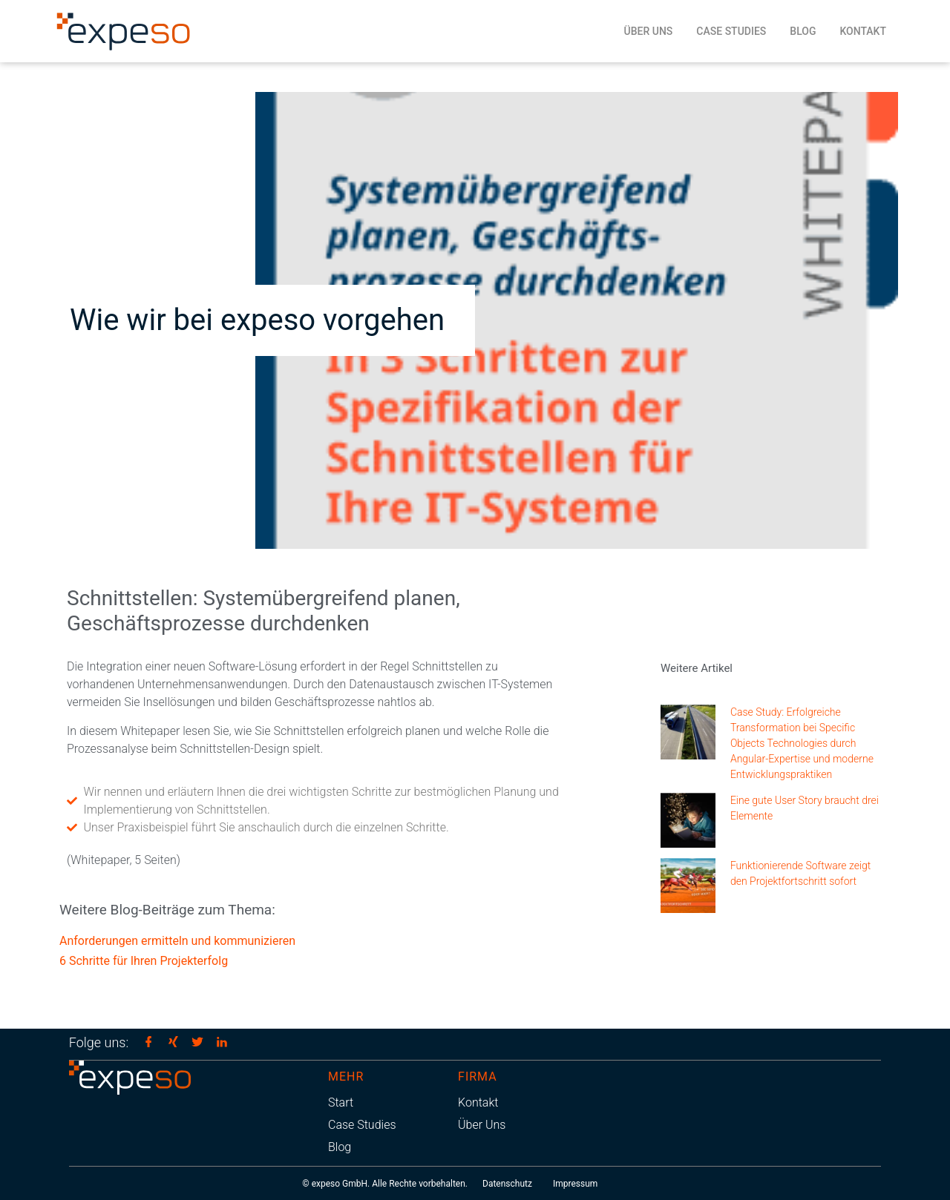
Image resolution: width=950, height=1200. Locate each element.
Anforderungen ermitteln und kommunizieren (177, 941)
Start (340, 1102)
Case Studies (731, 31)
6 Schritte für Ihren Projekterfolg (143, 961)
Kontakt (862, 31)
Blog (803, 31)
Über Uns (648, 31)
